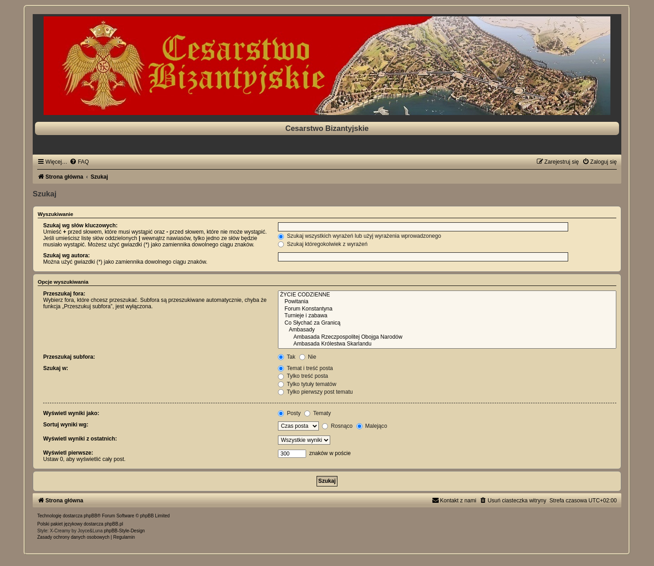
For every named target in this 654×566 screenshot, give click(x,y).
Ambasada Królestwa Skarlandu (447, 344)
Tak (286, 357)
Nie (308, 357)
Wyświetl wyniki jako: (71, 413)
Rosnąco (337, 426)
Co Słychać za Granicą (447, 323)
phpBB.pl (113, 523)
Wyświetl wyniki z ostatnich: (80, 439)
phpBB (90, 515)
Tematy (317, 413)
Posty (289, 413)
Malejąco (372, 426)
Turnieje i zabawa (447, 316)
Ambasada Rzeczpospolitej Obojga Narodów (447, 337)
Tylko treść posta (303, 376)
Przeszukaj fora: (64, 294)
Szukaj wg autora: (66, 255)
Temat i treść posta (305, 368)
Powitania (447, 302)
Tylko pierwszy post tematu (315, 392)
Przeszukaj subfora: (69, 357)
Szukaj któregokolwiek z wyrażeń (322, 244)
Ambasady (447, 330)
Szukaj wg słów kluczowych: (80, 225)
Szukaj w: (55, 368)
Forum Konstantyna (447, 309)
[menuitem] (79, 162)
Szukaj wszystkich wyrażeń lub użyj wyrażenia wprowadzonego (359, 236)
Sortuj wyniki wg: (65, 424)
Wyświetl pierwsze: (68, 453)
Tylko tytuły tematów (307, 384)
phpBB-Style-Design (124, 530)
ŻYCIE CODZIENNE (447, 295)
